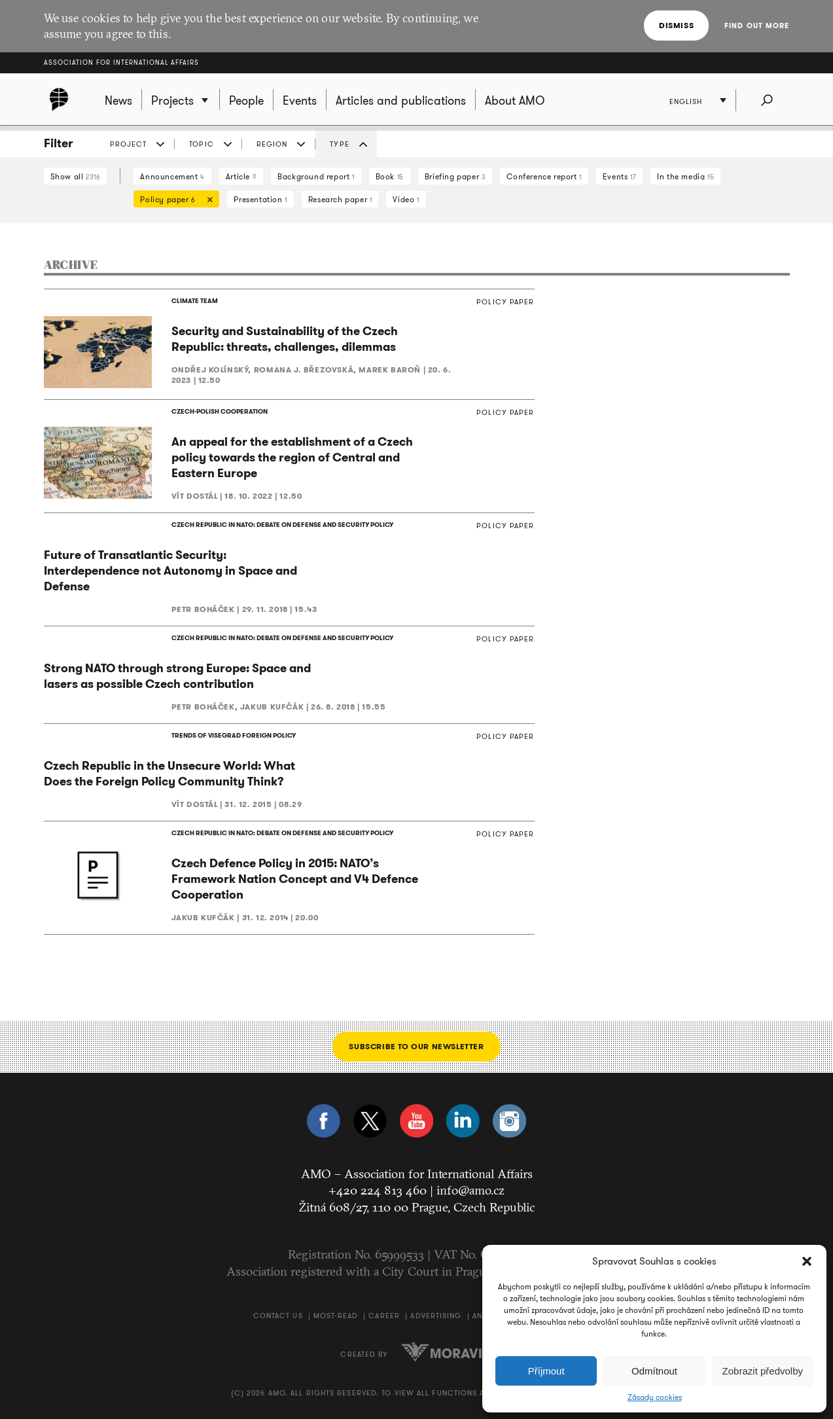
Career (384, 1315)
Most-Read (335, 1315)
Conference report (543, 176)
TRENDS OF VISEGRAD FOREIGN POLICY (233, 735)
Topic (201, 144)
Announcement (172, 176)
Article (241, 176)
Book (390, 176)
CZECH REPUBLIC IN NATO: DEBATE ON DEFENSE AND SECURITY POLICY (282, 525)
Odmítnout (654, 1370)
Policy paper (173, 200)
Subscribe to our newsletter (416, 1046)
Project (128, 144)
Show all (75, 176)
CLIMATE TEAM (194, 301)
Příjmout (546, 1370)
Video (406, 199)
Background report (315, 176)
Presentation (260, 199)
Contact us (278, 1315)
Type (339, 144)
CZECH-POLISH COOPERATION (219, 411)
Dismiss (676, 25)
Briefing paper (455, 176)
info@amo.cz (470, 1190)
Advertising (435, 1315)
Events (619, 176)
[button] (806, 1261)
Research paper (340, 199)
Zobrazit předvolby (762, 1370)
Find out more (756, 25)
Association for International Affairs (121, 62)
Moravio (447, 1351)
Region (272, 144)
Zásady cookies (655, 1397)
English (686, 101)
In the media (685, 176)
